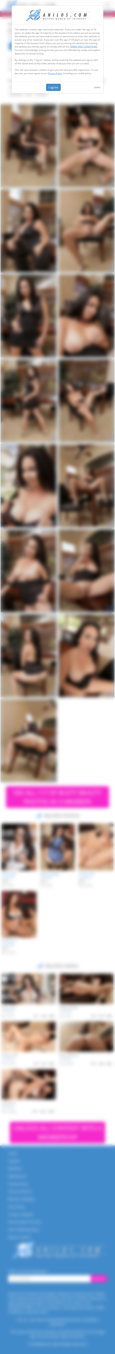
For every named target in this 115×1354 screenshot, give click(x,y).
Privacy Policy (55, 73)
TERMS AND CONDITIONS (83, 46)
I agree (53, 87)
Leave (97, 87)
